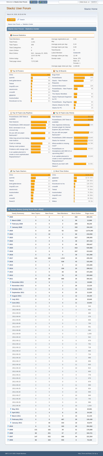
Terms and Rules (86, 453)
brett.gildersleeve (15, 80)
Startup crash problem (17, 146)
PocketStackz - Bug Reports (62, 102)
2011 (11, 279)
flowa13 (12, 201)
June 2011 (16, 303)
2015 (11, 265)
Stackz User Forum (19, 8)
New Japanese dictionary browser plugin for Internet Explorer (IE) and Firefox (61, 127)
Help (79, 453)
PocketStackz (57, 77)
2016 (11, 261)
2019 (11, 251)
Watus (54, 201)
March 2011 (16, 416)
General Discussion (59, 86)
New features (14, 122)
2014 (11, 268)
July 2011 (15, 299)
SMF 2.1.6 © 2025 (10, 453)
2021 (11, 244)
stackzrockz (13, 89)
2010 (11, 426)
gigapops (12, 95)
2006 (11, 440)
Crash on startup (15, 143)
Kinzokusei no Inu (15, 101)
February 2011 (17, 419)
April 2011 (16, 412)
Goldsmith (76, 53)
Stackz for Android (58, 140)
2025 (11, 231)
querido (11, 77)
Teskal (11, 83)
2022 (11, 241)
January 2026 (17, 227)
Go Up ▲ (95, 453)
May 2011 (15, 409)
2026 (11, 217)
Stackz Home (90, 9)
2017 (11, 258)
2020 (11, 248)
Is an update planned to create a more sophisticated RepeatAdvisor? (19, 154)
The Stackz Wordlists (59, 94)
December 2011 (18, 282)
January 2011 (17, 423)
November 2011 (18, 285)
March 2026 (16, 220)
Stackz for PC (57, 108)
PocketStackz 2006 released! (19, 125)
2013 (11, 272)
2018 (11, 255)
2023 (11, 237)
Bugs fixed (56, 75)
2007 (11, 436)
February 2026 (17, 224)
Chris (11, 75)
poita (11, 195)
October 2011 (17, 289)
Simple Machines (21, 453)
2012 (11, 275)
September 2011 (18, 292)
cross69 (12, 92)
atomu (54, 198)
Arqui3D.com (13, 86)
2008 (11, 433)
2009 (11, 430)
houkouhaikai (14, 98)
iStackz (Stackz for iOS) (60, 105)
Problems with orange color (18, 149)
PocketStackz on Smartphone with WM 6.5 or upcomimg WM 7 (62, 151)
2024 (11, 234)
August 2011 (16, 296)
